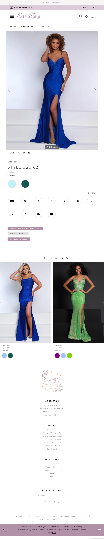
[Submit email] (68, 499)
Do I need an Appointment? (52, 3)
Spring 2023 (46, 27)
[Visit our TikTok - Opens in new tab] (59, 507)
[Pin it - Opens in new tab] (24, 153)
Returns (52, 483)
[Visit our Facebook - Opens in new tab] (45, 507)
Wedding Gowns (52, 471)
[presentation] (25, 306)
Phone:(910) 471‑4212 (52, 409)
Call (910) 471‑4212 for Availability (29, 230)
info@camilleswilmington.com (52, 412)
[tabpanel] (52, 91)
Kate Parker (28, 27)
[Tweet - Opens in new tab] (19, 153)
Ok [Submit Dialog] (99, 534)
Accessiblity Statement (69, 520)
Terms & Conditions (24, 520)
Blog (52, 477)
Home (13, 27)
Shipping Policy (41, 520)
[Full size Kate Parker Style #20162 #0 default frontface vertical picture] (52, 91)
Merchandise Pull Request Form (52, 474)
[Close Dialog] (3, 534)
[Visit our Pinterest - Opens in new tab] (54, 507)
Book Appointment (21, 242)
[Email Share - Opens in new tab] (29, 154)
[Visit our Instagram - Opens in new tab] (49, 507)
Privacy (54, 520)
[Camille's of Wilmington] (29, 17)
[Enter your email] (52, 499)
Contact (52, 480)
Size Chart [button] (91, 194)
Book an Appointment (52, 467)
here (54, 537)
